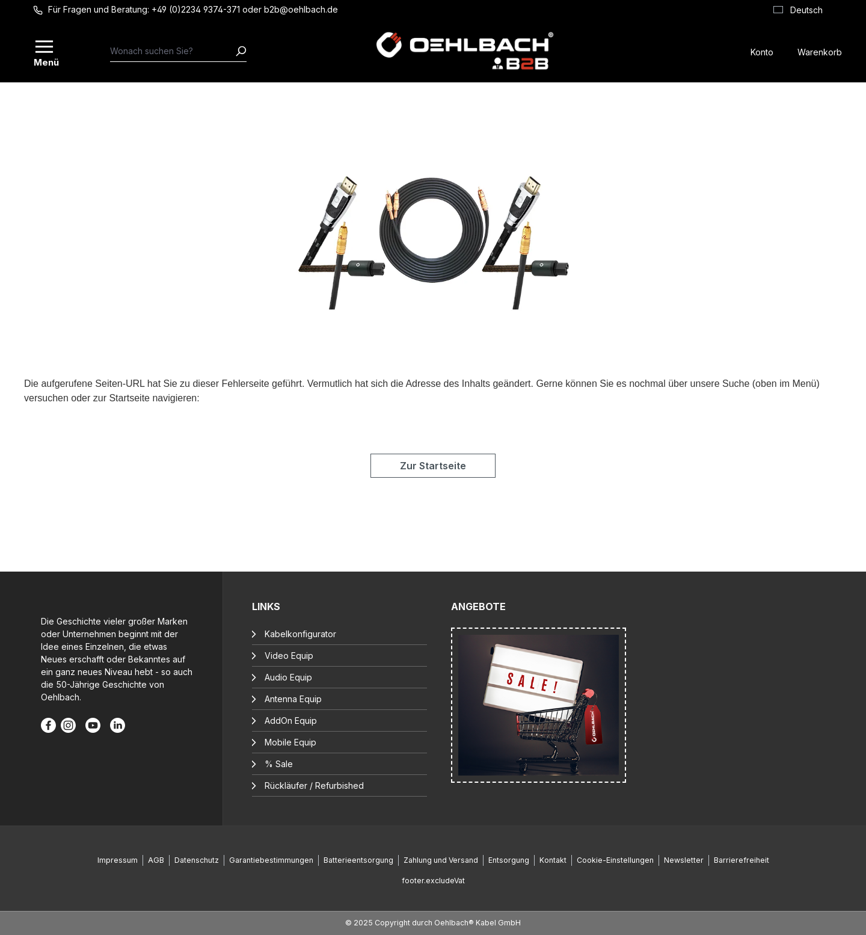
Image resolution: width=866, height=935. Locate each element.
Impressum (117, 860)
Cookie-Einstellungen (615, 860)
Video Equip (289, 655)
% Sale (279, 764)
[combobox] (172, 51)
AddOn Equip (291, 720)
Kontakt (553, 860)
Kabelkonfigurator (300, 634)
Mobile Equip (290, 742)
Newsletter (684, 860)
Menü (45, 61)
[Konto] (762, 50)
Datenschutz (196, 860)
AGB (156, 860)
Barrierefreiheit (741, 860)
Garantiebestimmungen (271, 860)
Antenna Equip (293, 699)
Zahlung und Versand (441, 860)
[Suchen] (241, 51)
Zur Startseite (433, 466)
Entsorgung (508, 860)
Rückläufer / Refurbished (314, 785)
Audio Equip (288, 677)
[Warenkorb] (819, 50)
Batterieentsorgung (358, 860)
